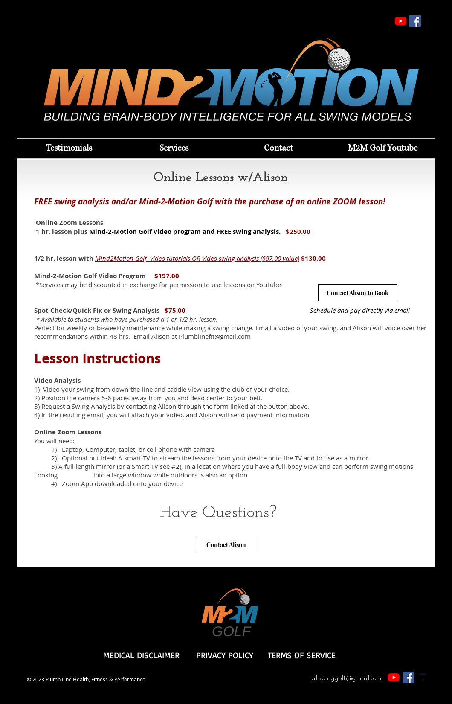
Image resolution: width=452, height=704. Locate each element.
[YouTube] (400, 21)
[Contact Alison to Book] (357, 292)
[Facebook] (415, 21)
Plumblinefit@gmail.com (215, 336)
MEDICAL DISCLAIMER (141, 655)
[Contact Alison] (226, 544)
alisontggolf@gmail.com (347, 678)
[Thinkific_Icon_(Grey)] (423, 677)
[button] (174, 148)
